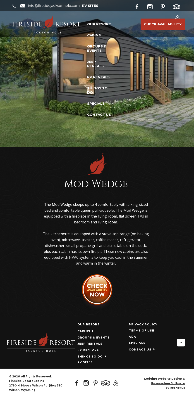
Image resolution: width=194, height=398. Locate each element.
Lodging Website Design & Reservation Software (164, 381)
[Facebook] (140, 6)
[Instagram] (153, 6)
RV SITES (90, 5)
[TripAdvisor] (179, 6)
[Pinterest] (166, 6)
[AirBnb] (179, 17)
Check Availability (163, 24)
